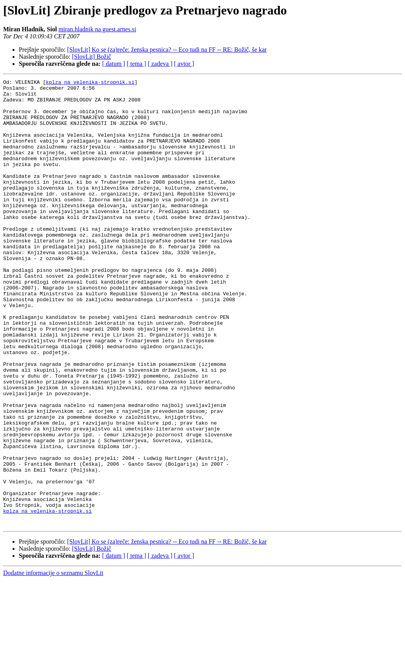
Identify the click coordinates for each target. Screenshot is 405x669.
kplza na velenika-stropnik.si (90, 83)
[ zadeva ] (160, 63)
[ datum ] (113, 63)
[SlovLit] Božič (91, 56)
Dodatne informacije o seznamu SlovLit (53, 662)
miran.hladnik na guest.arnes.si (97, 29)
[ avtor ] (184, 63)
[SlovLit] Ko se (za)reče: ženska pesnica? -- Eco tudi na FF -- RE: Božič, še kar (167, 49)
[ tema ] (136, 63)
